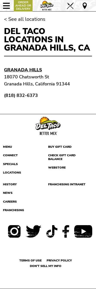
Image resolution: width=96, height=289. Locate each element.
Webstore (57, 167)
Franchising (13, 210)
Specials (10, 164)
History (10, 184)
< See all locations (24, 19)
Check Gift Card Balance (61, 157)
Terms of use (30, 260)
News (8, 193)
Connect (10, 155)
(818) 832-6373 (21, 95)
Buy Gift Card (59, 147)
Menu (7, 147)
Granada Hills (23, 70)
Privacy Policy (59, 260)
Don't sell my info (45, 266)
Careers (10, 201)
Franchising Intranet (66, 184)
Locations (12, 172)
